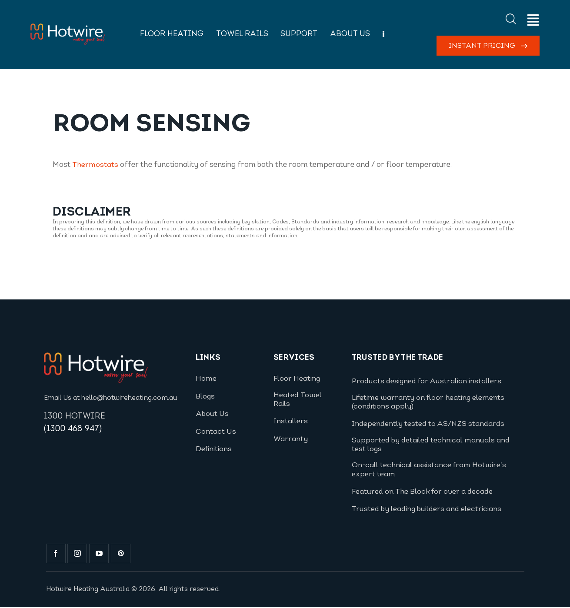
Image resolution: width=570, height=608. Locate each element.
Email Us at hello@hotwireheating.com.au (111, 398)
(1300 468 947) (73, 429)
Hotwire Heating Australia (89, 589)
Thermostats (95, 165)
